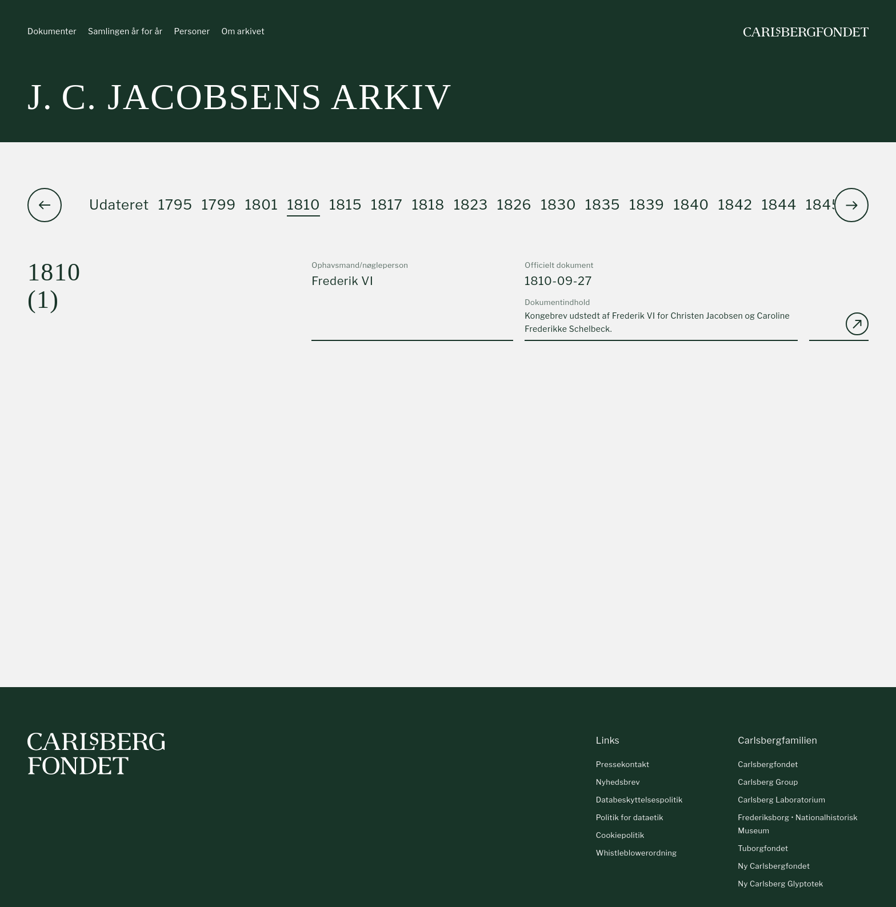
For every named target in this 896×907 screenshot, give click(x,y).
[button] (851, 205)
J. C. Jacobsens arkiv (239, 97)
